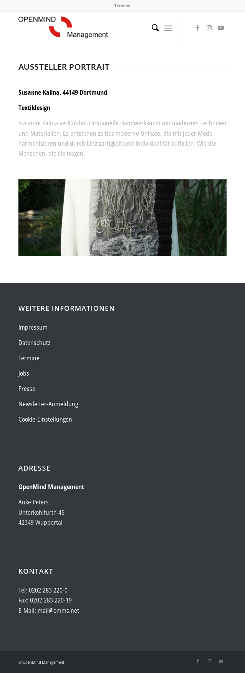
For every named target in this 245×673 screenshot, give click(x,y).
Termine (122, 5)
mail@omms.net (58, 610)
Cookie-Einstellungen (45, 419)
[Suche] (151, 27)
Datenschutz (34, 342)
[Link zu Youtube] (221, 27)
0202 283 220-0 (48, 590)
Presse (26, 388)
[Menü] (168, 27)
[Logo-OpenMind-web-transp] (101, 27)
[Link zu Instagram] (209, 27)
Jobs (23, 373)
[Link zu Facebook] (198, 27)
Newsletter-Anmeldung (48, 404)
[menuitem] (151, 27)
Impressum (33, 327)
